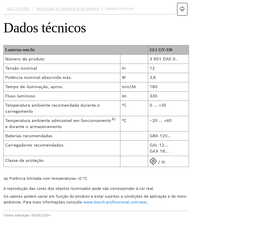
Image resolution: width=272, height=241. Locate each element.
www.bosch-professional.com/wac (115, 202)
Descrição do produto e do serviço (67, 8)
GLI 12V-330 (18, 8)
